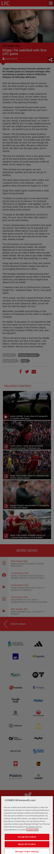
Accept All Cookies (27, 844)
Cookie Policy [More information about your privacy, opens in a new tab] (32, 836)
